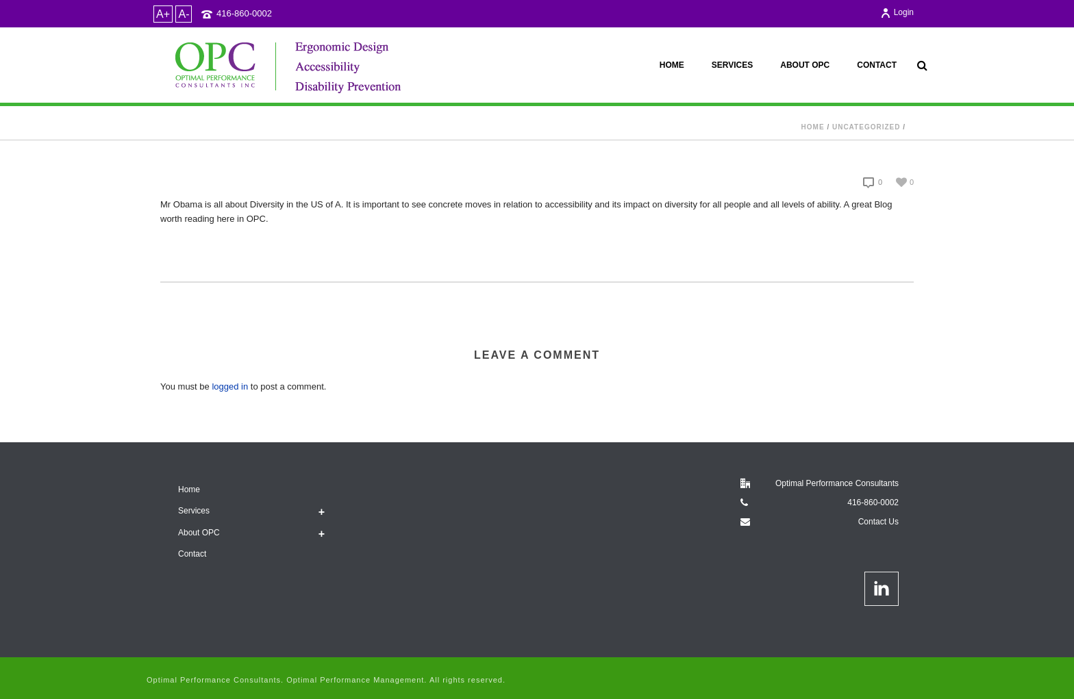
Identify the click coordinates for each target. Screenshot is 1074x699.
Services (732, 65)
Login (897, 12)
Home (672, 65)
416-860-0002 (244, 13)
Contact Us (878, 521)
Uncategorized (866, 127)
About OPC (804, 65)
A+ (163, 14)
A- (183, 14)
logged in (230, 386)
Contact (877, 65)
